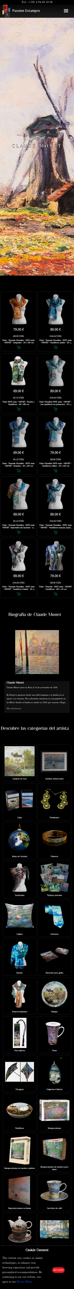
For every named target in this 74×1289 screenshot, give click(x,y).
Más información (14, 708)
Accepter (58, 1270)
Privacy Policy (24, 1281)
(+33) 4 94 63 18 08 (41, 2)
